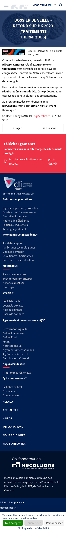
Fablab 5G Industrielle (16, 224)
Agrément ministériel (15, 354)
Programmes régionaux (17, 372)
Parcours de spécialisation (18, 260)
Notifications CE (12, 345)
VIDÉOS (7, 418)
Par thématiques (12, 243)
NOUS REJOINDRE (14, 435)
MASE (6, 341)
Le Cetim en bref (12, 387)
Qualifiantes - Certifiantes (18, 256)
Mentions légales (9, 507)
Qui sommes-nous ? (15, 378)
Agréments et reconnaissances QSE (24, 320)
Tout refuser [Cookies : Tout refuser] (33, 523)
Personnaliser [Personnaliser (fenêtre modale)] (54, 523)
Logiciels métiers (13, 301)
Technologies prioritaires (18, 278)
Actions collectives (13, 282)
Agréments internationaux (18, 350)
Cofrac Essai (10, 337)
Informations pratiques (12, 502)
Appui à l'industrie (14, 364)
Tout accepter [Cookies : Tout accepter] (13, 523)
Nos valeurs (10, 391)
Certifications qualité (15, 329)
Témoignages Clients (15, 229)
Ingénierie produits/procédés (20, 208)
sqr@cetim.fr (42, 116)
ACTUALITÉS (10, 410)
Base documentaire (14, 274)
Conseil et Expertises (15, 216)
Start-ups (8, 287)
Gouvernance (11, 395)
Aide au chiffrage (13, 309)
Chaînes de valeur (13, 251)
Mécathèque (10, 265)
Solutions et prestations (17, 199)
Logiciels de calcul (13, 305)
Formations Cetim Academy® (20, 234)
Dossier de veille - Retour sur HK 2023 (26, 161)
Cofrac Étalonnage (13, 333)
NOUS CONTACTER (14, 443)
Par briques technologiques (19, 247)
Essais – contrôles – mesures (19, 212)
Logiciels (8, 292)
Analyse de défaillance (16, 220)
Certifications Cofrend (16, 358)
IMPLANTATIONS (13, 426)
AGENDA (8, 401)
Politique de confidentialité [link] (33, 528)
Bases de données (13, 314)
